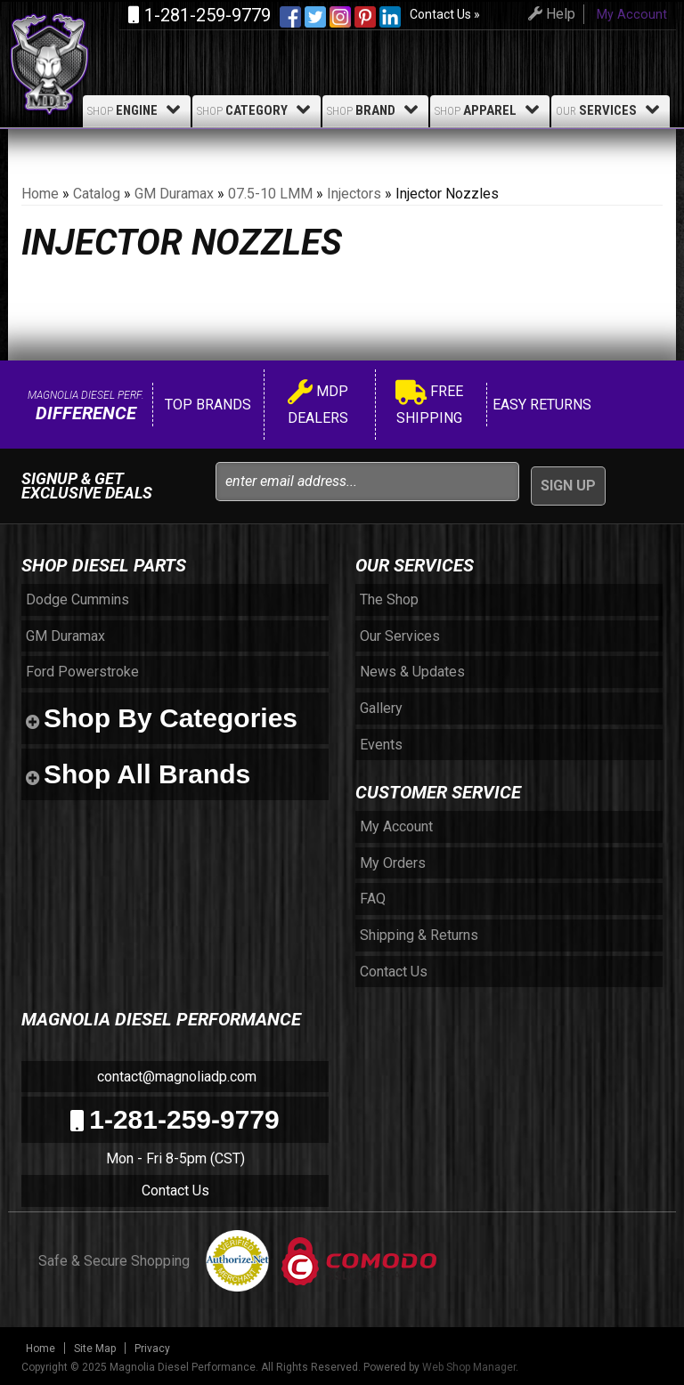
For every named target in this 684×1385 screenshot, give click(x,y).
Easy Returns (540, 404)
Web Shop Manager (469, 1367)
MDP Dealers (318, 404)
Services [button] (610, 109)
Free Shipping (429, 404)
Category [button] (256, 109)
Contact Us (175, 1190)
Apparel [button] (490, 109)
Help (549, 13)
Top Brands (206, 404)
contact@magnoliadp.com (175, 1076)
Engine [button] (136, 109)
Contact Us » (445, 14)
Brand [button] (375, 109)
